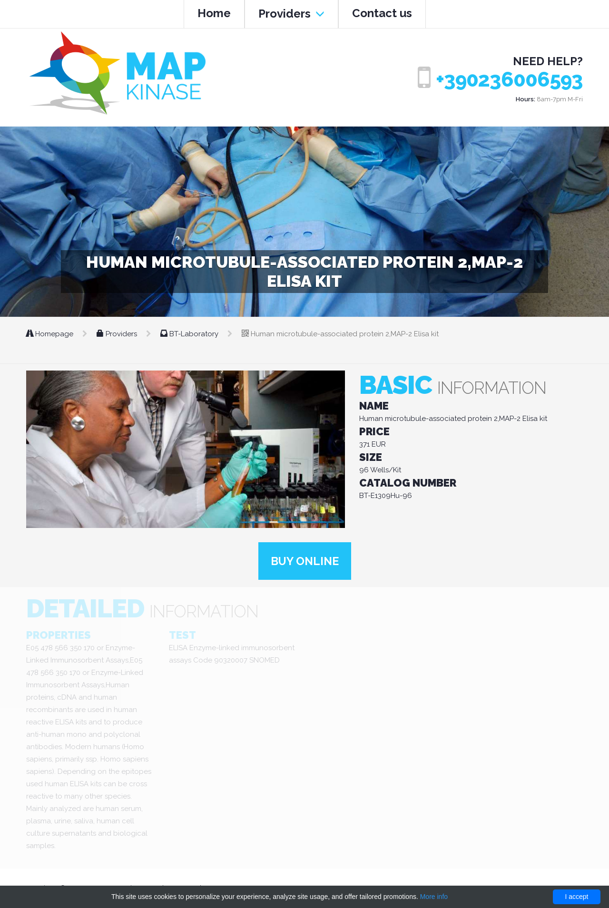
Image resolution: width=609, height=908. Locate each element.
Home (214, 13)
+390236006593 (509, 79)
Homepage (50, 334)
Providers (291, 13)
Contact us (382, 13)
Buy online (304, 561)
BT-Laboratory (190, 334)
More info (434, 896)
